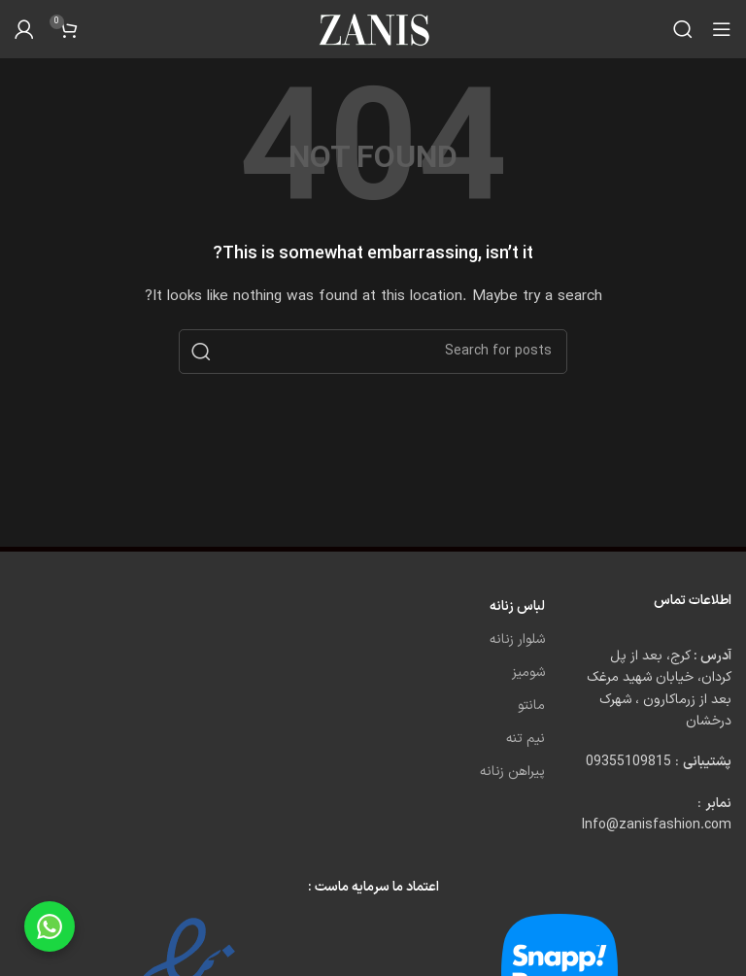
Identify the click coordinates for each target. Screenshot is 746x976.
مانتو (531, 705)
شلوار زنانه (517, 639)
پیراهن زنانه (512, 771)
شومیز (528, 672)
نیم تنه (525, 738)
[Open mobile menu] (721, 29)
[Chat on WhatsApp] (49, 926)
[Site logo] (373, 28)
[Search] (682, 29)
